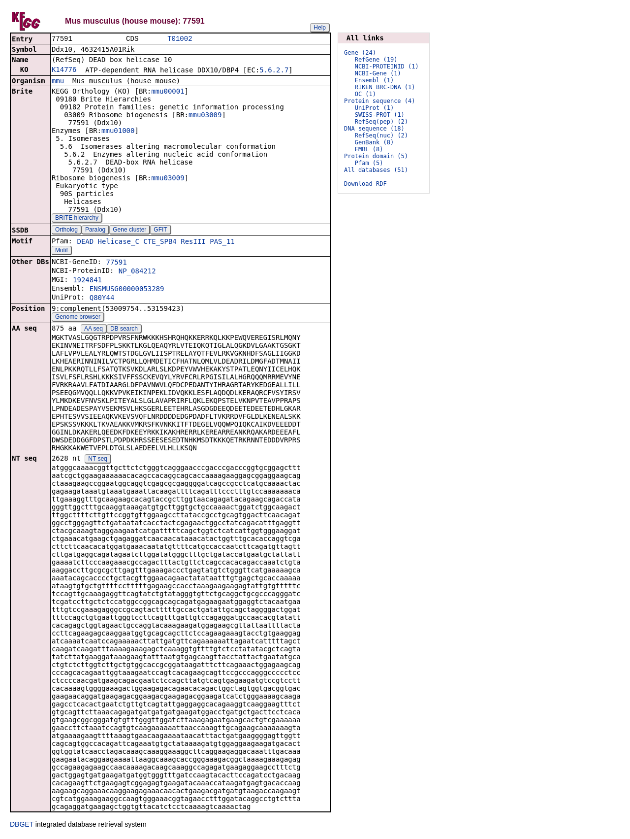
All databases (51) (376, 170)
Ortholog (66, 230)
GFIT (160, 230)
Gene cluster (129, 230)
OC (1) (365, 94)
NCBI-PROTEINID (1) (387, 66)
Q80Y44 (102, 298)
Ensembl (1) (374, 80)
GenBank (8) (374, 142)
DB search (124, 329)
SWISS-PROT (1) (380, 114)
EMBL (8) (369, 149)
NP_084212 (137, 272)
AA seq (93, 329)
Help (320, 27)
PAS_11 (222, 242)
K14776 (64, 70)
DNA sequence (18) (374, 128)
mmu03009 (205, 116)
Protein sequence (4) (379, 101)
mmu (58, 82)
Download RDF (365, 183)
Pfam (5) (369, 163)
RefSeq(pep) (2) (381, 121)
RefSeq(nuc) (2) (381, 135)
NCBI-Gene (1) (378, 73)
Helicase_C (118, 242)
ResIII (193, 242)
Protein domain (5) (376, 156)
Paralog (95, 230)
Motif (61, 251)
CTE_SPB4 (159, 242)
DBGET (21, 825)
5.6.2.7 (273, 71)
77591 (116, 263)
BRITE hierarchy (76, 218)
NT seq (97, 459)
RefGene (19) (376, 59)
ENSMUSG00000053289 (127, 290)
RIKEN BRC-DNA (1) (385, 87)
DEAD (85, 242)
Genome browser (77, 317)
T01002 (179, 39)
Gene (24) (360, 52)
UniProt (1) (374, 107)
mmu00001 (167, 92)
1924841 (87, 281)
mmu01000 (117, 131)
